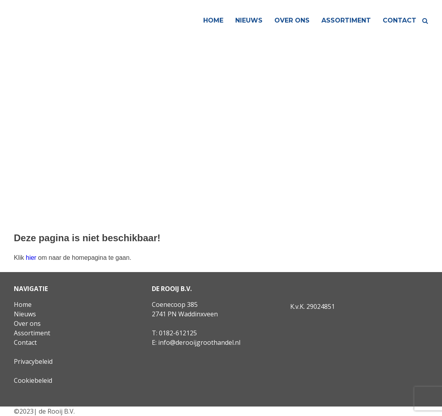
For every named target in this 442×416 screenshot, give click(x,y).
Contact (399, 20)
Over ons (292, 20)
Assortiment (346, 20)
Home (213, 20)
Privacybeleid (33, 361)
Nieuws (249, 20)
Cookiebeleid (33, 380)
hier (31, 257)
